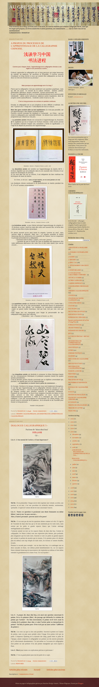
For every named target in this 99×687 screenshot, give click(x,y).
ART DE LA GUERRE (75, 278)
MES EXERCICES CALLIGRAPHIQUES (75, 367)
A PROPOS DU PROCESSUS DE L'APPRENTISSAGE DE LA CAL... (81, 452)
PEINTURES (20, 664)
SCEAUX (71, 392)
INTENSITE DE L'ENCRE (76, 331)
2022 (72, 422)
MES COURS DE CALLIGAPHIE (78, 359)
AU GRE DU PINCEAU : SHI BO (42, 7)
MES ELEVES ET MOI (75, 364)
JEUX (70, 334)
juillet (74, 464)
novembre (75, 438)
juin (73, 468)
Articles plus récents (18, 669)
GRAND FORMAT (74, 328)
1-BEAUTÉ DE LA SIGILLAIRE (77, 248)
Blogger (80, 683)
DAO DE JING (72, 309)
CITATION (71, 295)
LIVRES (70, 350)
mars (74, 477)
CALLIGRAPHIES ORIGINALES (78, 286)
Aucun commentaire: (40, 411)
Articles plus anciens (55, 669)
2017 (72, 491)
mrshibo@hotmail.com (78, 97)
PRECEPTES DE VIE (74, 380)
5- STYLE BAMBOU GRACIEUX (78, 265)
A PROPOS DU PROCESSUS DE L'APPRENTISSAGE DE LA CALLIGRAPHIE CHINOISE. (34, 46)
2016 (72, 494)
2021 (72, 425)
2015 (72, 498)
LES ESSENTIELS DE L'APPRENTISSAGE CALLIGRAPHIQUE (75, 343)
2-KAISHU (71, 257)
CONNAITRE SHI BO (75, 303)
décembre (75, 434)
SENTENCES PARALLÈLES (76, 395)
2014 (72, 501)
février (74, 481)
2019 (72, 432)
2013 (72, 504)
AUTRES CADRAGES (75, 280)
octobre (75, 441)
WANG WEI (72, 411)
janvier (74, 484)
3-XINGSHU (72, 260)
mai (73, 471)
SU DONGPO (72, 402)
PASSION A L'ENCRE (75, 371)
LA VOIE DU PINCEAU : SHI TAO (78, 336)
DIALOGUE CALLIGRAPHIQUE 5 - (29, 425)
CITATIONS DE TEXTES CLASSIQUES (76, 299)
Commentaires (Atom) (26, 674)
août (74, 447)
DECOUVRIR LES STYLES (76, 312)
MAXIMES (71, 356)
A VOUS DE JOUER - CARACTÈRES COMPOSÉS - (77, 274)
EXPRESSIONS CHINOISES (77, 317)
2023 (72, 419)
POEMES (71, 377)
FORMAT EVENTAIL (75, 325)
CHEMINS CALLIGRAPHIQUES (26, 414)
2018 (72, 488)
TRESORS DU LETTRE (75, 408)
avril (74, 474)
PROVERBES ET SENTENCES (77, 383)
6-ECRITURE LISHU (74, 270)
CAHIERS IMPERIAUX (75, 283)
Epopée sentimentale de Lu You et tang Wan (78, 321)
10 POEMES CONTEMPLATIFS (78, 252)
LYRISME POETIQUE (75, 353)
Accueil (37, 669)
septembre (76, 444)
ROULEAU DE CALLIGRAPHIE (78, 387)
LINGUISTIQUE (73, 347)
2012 (72, 507)
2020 (72, 428)
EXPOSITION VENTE (75, 314)
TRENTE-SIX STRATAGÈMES (77, 405)
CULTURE (71, 306)
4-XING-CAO (72, 263)
